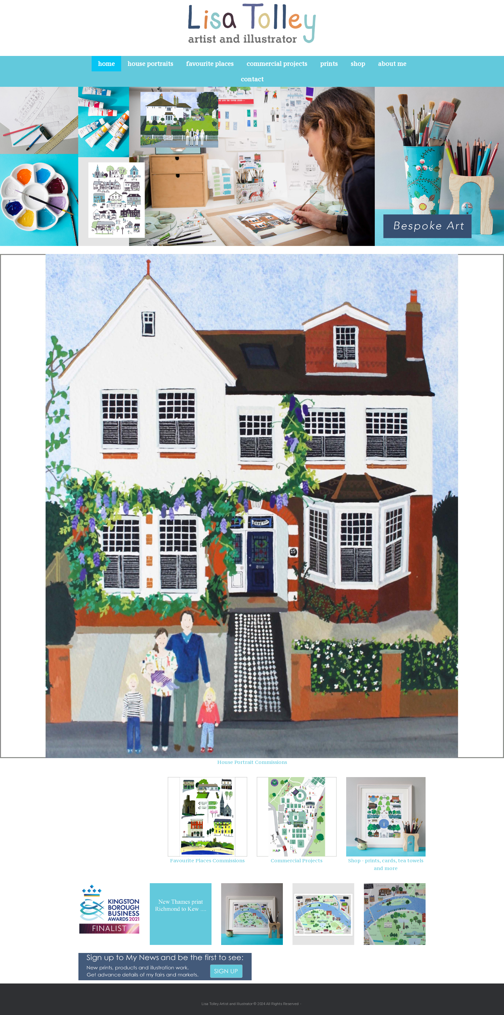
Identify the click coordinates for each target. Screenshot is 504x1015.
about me (392, 64)
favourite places (210, 64)
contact (252, 79)
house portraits (150, 64)
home (106, 64)
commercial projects (277, 64)
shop (358, 64)
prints (329, 64)
